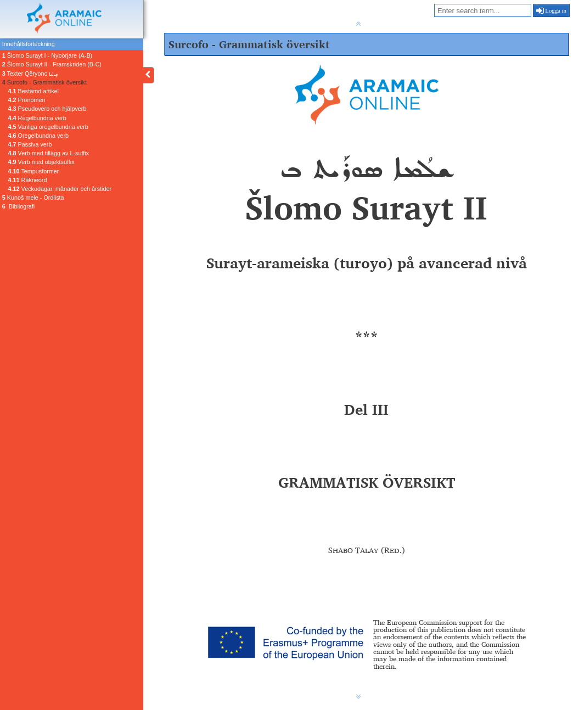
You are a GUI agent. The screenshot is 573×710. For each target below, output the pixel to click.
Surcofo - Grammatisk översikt (44, 82)
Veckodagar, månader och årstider (59, 188)
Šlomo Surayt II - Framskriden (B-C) (52, 64)
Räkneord (27, 180)
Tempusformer (33, 171)
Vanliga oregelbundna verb (48, 126)
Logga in (551, 10)
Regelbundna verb (37, 118)
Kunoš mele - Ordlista (33, 197)
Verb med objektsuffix (41, 162)
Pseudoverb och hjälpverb (47, 108)
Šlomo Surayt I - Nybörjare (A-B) (47, 55)
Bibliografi (18, 206)
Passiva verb (30, 144)
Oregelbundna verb (38, 135)
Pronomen (27, 100)
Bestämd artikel (33, 91)
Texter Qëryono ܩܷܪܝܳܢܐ (30, 73)
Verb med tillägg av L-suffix (48, 153)
